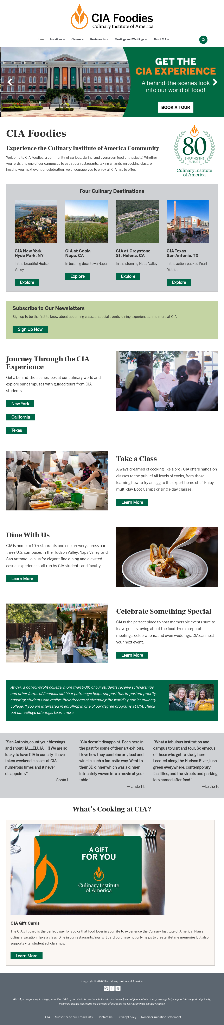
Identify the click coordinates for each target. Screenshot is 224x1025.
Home (40, 39)
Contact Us (105, 1017)
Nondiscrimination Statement (161, 1017)
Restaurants (98, 39)
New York (20, 403)
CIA (47, 1017)
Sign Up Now (30, 329)
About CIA (159, 39)
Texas (16, 430)
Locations (56, 39)
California (20, 417)
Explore (27, 282)
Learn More (132, 502)
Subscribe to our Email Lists (74, 1017)
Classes (76, 39)
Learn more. (64, 712)
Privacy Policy (126, 1017)
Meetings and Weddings (129, 39)
